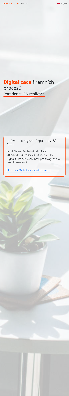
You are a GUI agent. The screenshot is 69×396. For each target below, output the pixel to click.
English (62, 3)
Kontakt (24, 3)
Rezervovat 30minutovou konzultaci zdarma (28, 170)
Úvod (16, 3)
